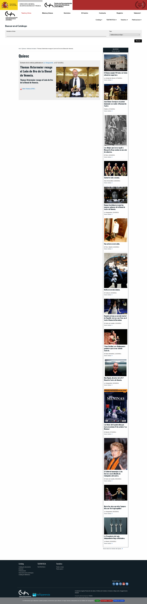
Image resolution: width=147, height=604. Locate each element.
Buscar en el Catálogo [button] (16, 26)
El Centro (84, 13)
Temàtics (124, 20)
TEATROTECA (110, 20)
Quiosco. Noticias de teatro (29, 48)
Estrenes (21, 569)
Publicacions (136, 20)
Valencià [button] (137, 13)
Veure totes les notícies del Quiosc (112, 548)
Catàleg (98, 20)
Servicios (67, 13)
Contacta (102, 13)
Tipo (110, 31)
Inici (20, 48)
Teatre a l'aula (60, 567)
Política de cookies (119, 600)
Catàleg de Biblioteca (24, 574)
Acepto (97, 600)
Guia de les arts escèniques (26, 572)
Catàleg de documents (25, 567)
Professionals (22, 571)
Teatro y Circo (26, 13)
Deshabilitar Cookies (106, 600)
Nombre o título (11, 31)
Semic (91, 595)
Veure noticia (107, 80)
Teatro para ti (59, 569)
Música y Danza (47, 13)
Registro (120, 13)
